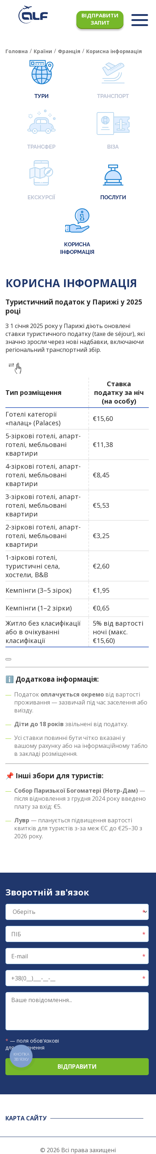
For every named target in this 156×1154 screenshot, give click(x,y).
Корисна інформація (77, 231)
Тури (41, 79)
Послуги (113, 181)
